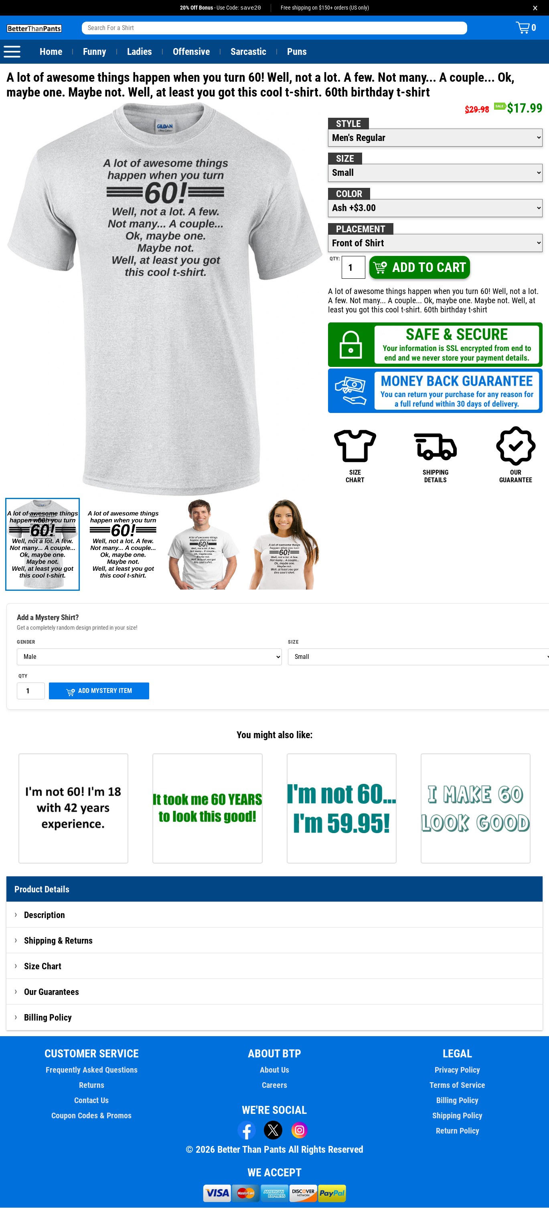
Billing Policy (47, 1018)
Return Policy (457, 1131)
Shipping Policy (457, 1116)
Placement (360, 229)
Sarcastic (249, 52)
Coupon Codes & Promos (91, 1116)
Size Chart (42, 966)
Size (345, 159)
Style (348, 124)
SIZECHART (355, 454)
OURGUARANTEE (515, 454)
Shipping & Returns (58, 941)
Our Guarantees (52, 992)
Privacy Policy (457, 1070)
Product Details (42, 889)
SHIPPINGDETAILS (435, 454)
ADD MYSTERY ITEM (99, 692)
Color (349, 194)
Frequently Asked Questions (91, 1070)
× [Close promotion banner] (535, 7)
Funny (94, 52)
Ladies (139, 52)
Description (44, 915)
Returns (91, 1085)
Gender (26, 642)
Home (51, 52)
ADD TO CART (419, 268)
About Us (274, 1070)
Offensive (191, 52)
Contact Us (91, 1100)
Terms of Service (457, 1085)
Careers (274, 1085)
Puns (297, 52)
